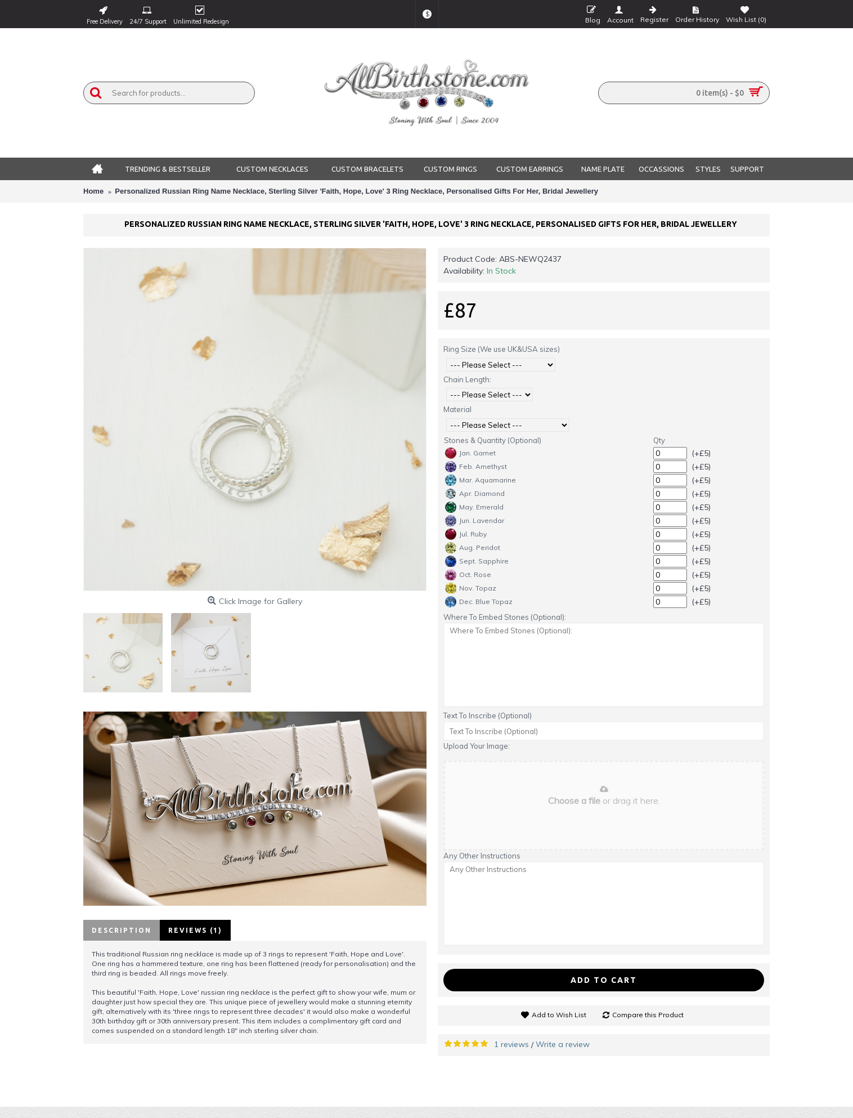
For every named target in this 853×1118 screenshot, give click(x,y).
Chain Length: (467, 379)
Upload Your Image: (476, 745)
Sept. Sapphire (477, 561)
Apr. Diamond (475, 493)
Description (121, 930)
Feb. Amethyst (476, 466)
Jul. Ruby (466, 534)
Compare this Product (648, 1014)
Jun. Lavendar (474, 520)
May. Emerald (474, 507)
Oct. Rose (468, 574)
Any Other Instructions (481, 855)
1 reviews (511, 1044)
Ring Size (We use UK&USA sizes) (501, 349)
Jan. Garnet (470, 453)
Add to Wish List (559, 1014)
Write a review (563, 1044)
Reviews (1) (195, 930)
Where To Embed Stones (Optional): (504, 616)
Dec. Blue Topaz (479, 601)
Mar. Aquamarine (480, 480)
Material (457, 409)
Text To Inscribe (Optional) (487, 715)
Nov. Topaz (470, 588)
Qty (659, 440)
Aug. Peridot (472, 547)
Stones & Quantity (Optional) (492, 440)
